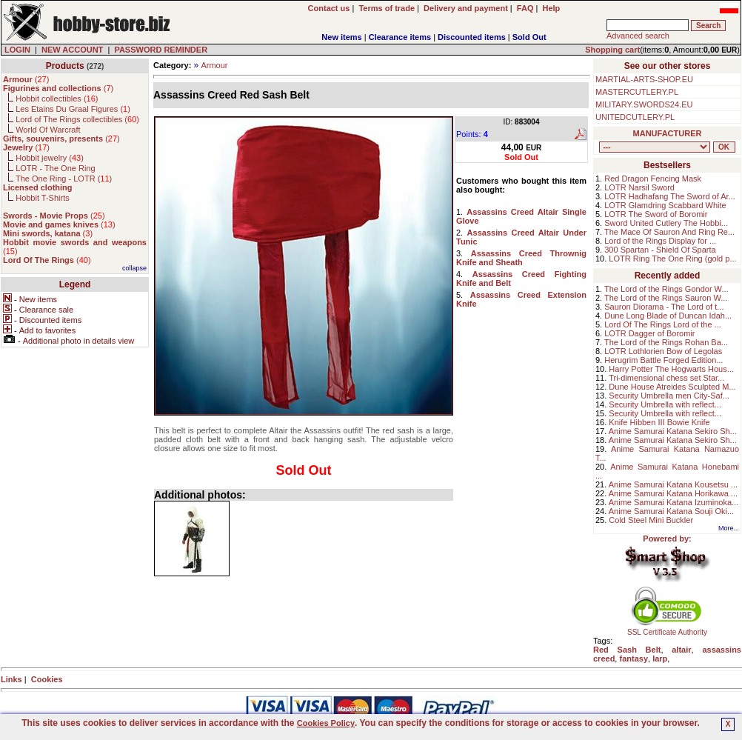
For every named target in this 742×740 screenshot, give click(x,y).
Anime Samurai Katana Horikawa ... (673, 493)
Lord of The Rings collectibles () (77, 119)
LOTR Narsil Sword (639, 187)
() (26, 79)
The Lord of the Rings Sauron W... (665, 297)
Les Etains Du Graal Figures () (73, 108)
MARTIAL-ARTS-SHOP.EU (644, 79)
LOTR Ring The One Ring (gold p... (672, 258)
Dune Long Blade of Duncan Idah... (668, 315)
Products (65, 66)
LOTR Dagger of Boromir (649, 333)
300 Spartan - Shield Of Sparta (659, 249)
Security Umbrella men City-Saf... (669, 395)
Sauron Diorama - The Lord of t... (663, 306)
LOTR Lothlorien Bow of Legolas (663, 351)
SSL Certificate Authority (667, 628)
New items (341, 37)
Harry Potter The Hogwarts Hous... (671, 368)
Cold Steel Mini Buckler (651, 520)
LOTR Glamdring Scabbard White (665, 205)
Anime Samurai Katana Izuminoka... (673, 502)
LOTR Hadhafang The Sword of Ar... (669, 196)
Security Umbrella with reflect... (665, 404)
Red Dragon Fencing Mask (652, 178)
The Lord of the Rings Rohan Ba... (666, 342)
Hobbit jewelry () (50, 157)
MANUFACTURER (667, 133)
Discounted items (472, 37)
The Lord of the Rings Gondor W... (666, 288)
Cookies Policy (326, 723)
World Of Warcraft (48, 129)
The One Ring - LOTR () (64, 178)
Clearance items (400, 37)
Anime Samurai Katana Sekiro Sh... (673, 431)
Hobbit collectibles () (57, 98)
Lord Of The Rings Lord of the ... (662, 324)
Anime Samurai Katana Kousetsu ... (673, 484)
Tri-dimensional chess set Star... (666, 377)
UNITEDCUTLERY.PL (635, 117)
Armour (214, 65)
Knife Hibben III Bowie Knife (659, 422)
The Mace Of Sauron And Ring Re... (669, 231)
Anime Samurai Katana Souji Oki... (671, 511)
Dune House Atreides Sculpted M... (672, 386)
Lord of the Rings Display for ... (660, 240)
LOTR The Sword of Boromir (655, 214)
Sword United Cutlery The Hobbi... (666, 223)
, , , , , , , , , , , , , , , (654, 147)
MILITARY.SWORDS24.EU (643, 104)
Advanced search (637, 35)
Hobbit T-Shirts (43, 197)
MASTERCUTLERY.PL (636, 91)
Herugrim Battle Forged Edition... (663, 360)
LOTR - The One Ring (55, 168)
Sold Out (529, 37)
